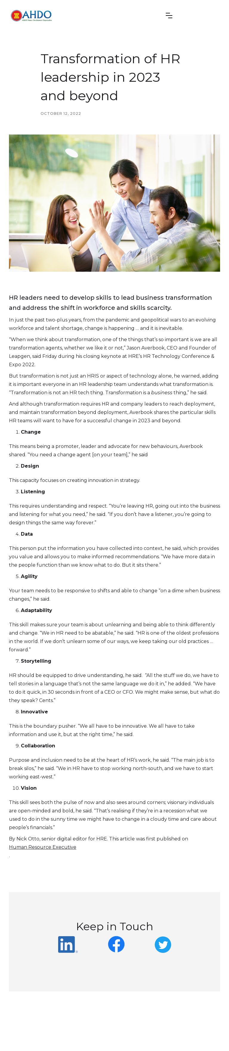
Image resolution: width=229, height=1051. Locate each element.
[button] (169, 15)
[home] (31, 15)
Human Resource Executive (42, 847)
